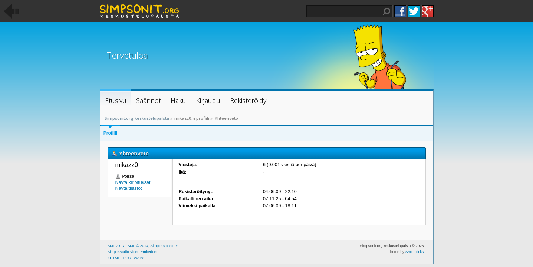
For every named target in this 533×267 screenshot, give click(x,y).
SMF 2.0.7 (116, 246)
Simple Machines (164, 246)
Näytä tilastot (128, 188)
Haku (386, 11)
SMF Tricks (414, 252)
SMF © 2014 (138, 246)
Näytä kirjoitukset (133, 182)
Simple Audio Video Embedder (133, 252)
